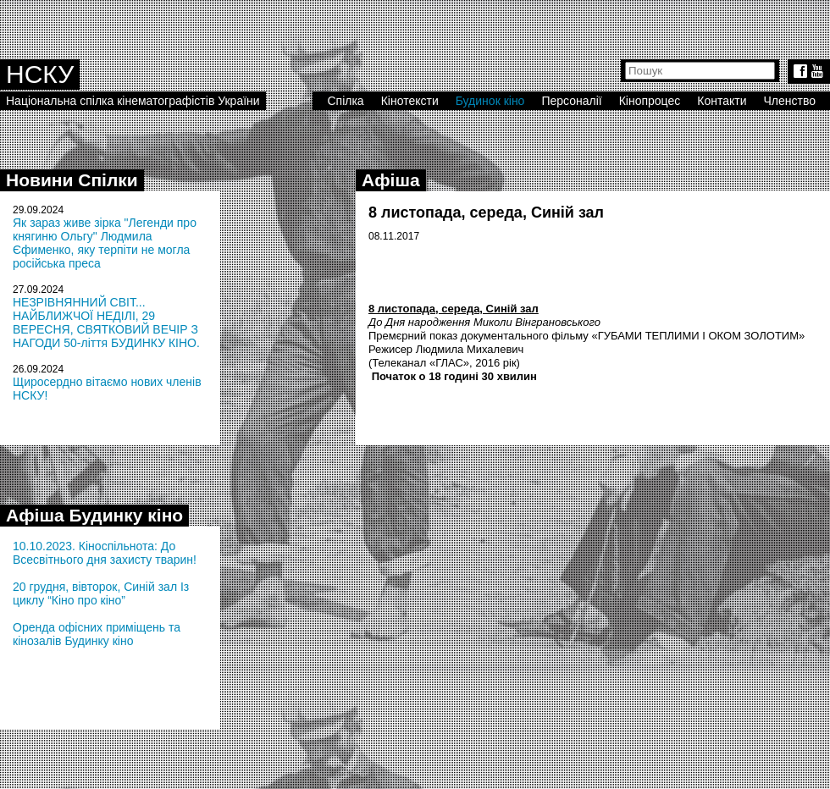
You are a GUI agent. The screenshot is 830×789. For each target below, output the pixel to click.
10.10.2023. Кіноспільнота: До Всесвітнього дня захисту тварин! (104, 552)
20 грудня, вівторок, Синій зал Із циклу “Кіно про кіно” (101, 593)
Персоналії (571, 101)
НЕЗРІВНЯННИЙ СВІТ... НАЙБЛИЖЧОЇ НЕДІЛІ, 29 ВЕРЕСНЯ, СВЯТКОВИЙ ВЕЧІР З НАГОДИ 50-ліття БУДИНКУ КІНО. (106, 322)
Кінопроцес (650, 101)
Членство (790, 101)
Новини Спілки (72, 180)
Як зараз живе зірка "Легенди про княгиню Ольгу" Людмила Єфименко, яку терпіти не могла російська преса (104, 243)
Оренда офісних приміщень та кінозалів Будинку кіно (96, 634)
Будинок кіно (490, 101)
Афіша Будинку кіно (94, 515)
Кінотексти (410, 101)
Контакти (721, 101)
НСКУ (40, 74)
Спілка (345, 101)
